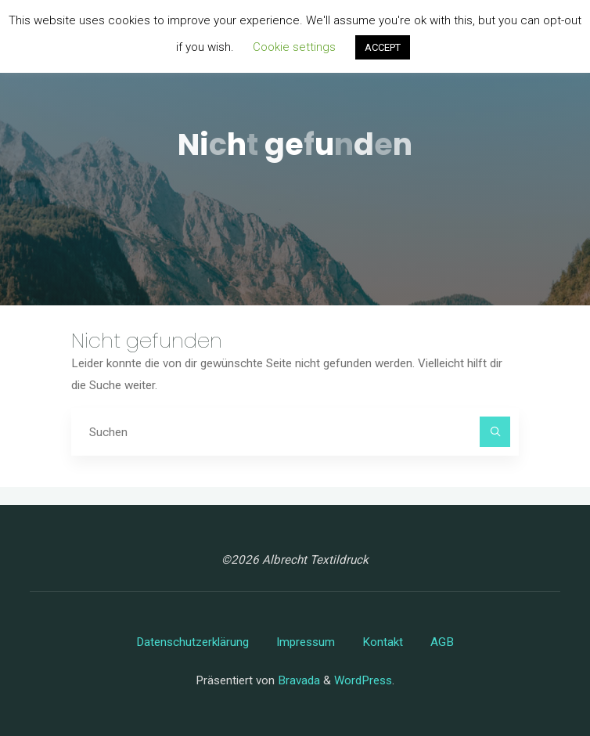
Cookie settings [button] (294, 47)
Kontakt (382, 642)
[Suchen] (495, 432)
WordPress (363, 680)
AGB (442, 642)
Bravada (297, 680)
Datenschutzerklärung (192, 642)
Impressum (305, 642)
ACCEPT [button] (383, 47)
